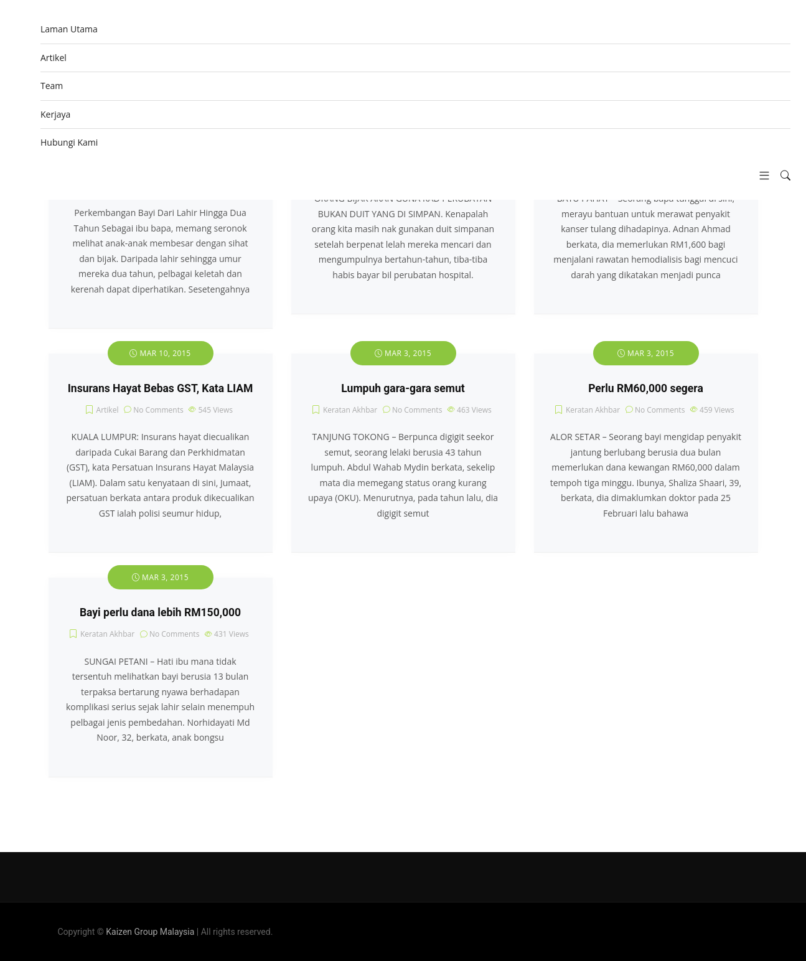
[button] (759, 176)
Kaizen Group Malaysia (150, 932)
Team (51, 85)
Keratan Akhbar (350, 410)
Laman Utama (69, 29)
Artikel (53, 57)
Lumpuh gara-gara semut (402, 388)
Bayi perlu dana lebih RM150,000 (160, 612)
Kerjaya (55, 114)
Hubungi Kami (69, 142)
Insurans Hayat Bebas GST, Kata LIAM (160, 388)
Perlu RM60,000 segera (645, 388)
